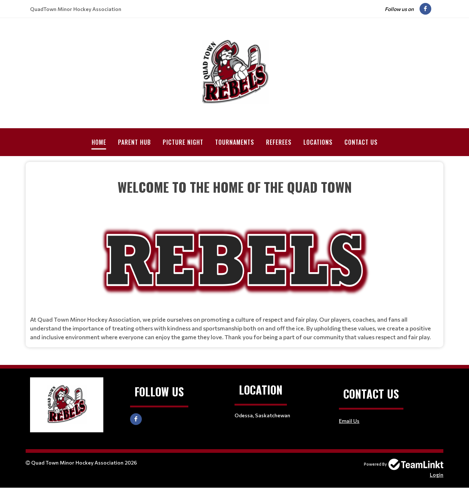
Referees (279, 142)
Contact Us (361, 142)
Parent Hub (134, 142)
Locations (318, 142)
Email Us (349, 421)
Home (99, 142)
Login (436, 475)
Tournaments (234, 142)
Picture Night (183, 142)
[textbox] (234, 172)
